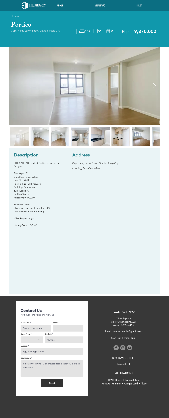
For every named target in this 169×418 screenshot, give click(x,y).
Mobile (48, 334)
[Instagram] (122, 347)
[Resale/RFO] (123, 364)
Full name (25, 323)
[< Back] (27, 16)
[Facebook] (116, 347)
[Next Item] (154, 86)
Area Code (25, 334)
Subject (24, 346)
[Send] (52, 383)
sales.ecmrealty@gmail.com (127, 331)
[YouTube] (129, 347)
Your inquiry (26, 358)
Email (55, 323)
